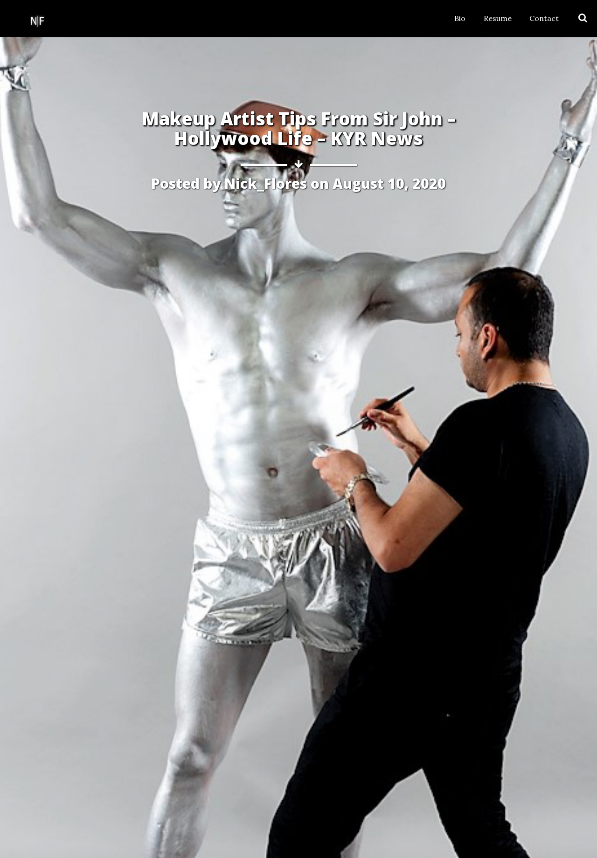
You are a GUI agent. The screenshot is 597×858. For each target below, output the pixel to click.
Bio (459, 18)
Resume (498, 18)
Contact (544, 18)
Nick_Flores (265, 183)
